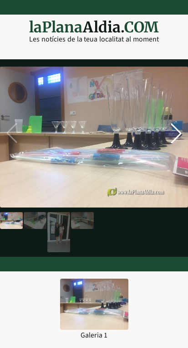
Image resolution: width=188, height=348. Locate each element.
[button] (176, 133)
